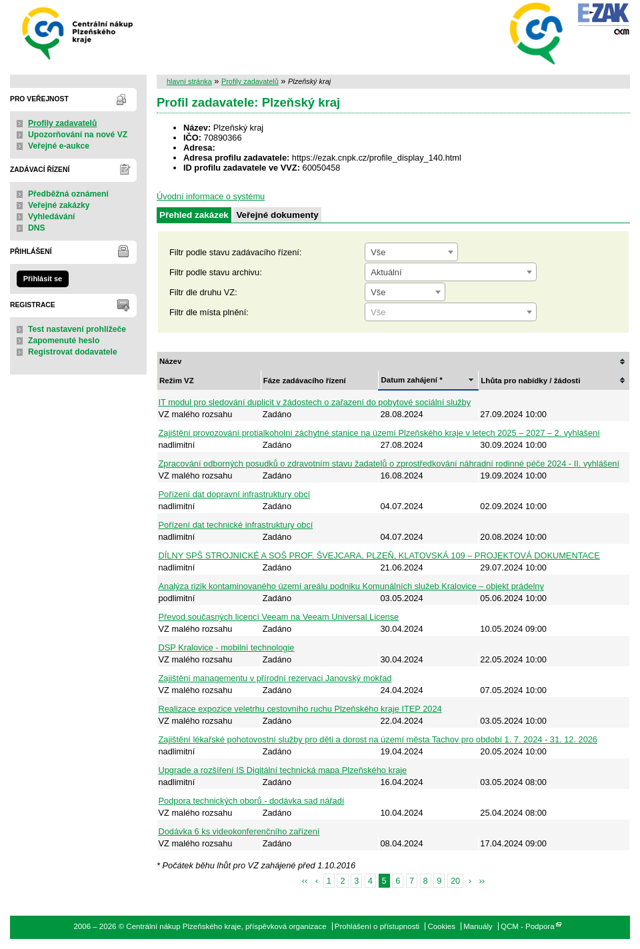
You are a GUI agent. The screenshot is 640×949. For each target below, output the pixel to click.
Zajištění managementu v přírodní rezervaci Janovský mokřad (275, 678)
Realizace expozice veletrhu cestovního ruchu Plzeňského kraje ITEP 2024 (300, 709)
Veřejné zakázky (59, 205)
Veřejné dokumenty (277, 215)
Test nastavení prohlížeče (77, 329)
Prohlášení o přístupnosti (377, 926)
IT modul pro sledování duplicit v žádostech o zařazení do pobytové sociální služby (315, 402)
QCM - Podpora (528, 926)
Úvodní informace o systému (211, 196)
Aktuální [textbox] (386, 272)
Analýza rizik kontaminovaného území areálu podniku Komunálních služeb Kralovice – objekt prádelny (351, 586)
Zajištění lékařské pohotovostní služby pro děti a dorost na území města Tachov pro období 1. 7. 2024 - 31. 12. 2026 (378, 739)
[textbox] (450, 312)
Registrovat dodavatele (72, 352)
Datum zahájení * (411, 380)
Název (170, 361)
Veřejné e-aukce (58, 146)
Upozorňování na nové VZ (77, 134)
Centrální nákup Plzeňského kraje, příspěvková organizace (78, 32)
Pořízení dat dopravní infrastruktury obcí (235, 494)
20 (455, 881)
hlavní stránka (189, 81)
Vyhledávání (51, 216)
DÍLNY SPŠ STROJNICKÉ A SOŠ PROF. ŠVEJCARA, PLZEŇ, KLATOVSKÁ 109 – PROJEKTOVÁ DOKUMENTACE (379, 555)
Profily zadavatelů (62, 123)
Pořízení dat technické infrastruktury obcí (236, 525)
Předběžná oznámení (68, 194)
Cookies (441, 926)
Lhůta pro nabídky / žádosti (530, 381)
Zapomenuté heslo (63, 340)
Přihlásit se (42, 279)
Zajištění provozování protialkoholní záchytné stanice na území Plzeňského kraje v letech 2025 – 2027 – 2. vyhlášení (379, 433)
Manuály (478, 926)
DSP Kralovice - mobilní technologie (227, 647)
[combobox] (411, 252)
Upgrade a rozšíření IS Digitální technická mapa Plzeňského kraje (283, 770)
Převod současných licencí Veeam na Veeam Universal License (279, 617)
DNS (36, 228)
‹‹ (305, 881)
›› (482, 881)
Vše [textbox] (378, 252)
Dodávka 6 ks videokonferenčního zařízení (239, 831)
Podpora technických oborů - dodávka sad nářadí (252, 801)
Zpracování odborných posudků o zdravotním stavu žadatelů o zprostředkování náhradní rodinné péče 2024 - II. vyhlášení (389, 464)
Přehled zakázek (194, 215)
